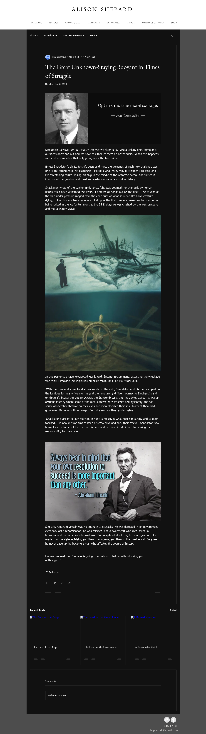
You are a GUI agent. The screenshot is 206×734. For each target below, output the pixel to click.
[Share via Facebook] (46, 583)
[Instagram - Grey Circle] (167, 720)
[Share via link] (69, 583)
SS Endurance (50, 35)
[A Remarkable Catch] (153, 628)
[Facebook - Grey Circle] (173, 720)
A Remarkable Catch (146, 647)
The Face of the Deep (45, 647)
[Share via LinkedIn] (62, 583)
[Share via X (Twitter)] (54, 583)
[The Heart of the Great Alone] (103, 628)
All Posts (34, 35)
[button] (172, 35)
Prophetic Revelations (73, 35)
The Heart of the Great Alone (100, 647)
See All (173, 610)
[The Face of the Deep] (52, 628)
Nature (93, 35)
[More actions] (159, 57)
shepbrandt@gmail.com (163, 730)
